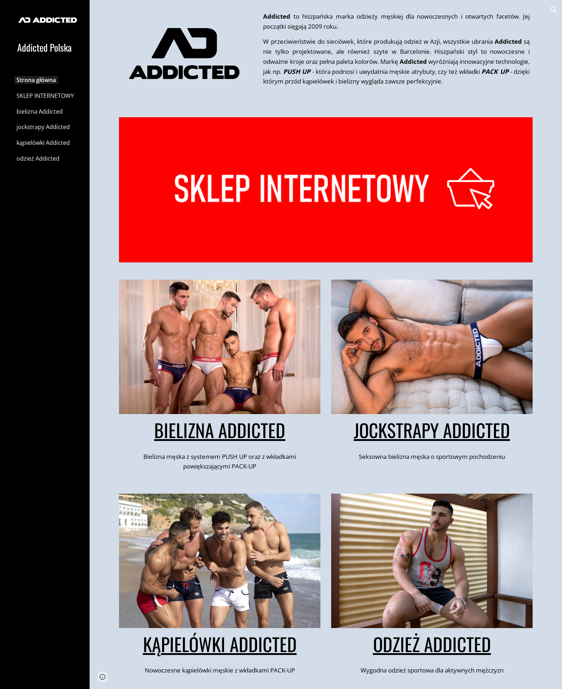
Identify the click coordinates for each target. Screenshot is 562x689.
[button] (553, 10)
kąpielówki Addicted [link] (43, 143)
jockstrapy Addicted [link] (43, 127)
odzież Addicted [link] (37, 158)
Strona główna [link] (36, 80)
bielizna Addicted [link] (39, 111)
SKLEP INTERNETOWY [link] (45, 96)
